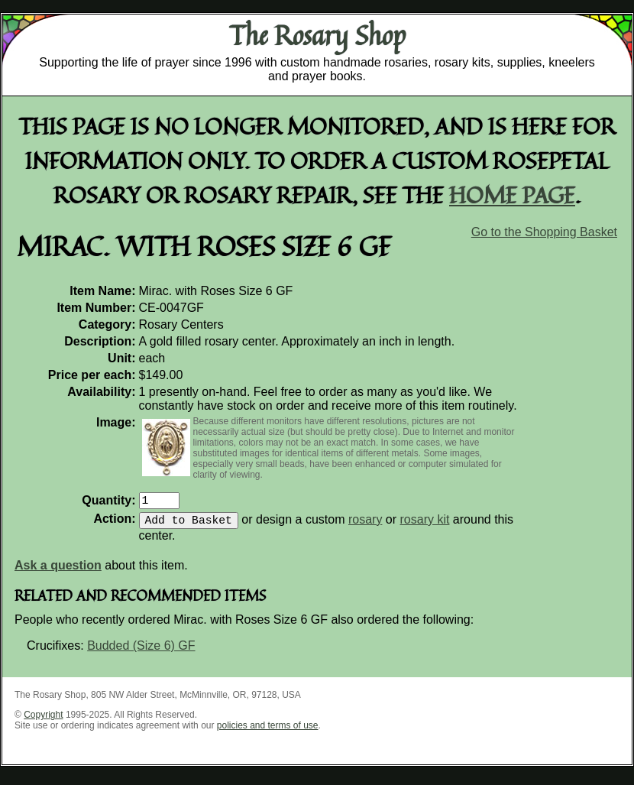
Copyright (43, 720)
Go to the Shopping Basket (544, 231)
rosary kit (425, 525)
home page (512, 194)
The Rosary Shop (317, 35)
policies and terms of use (268, 731)
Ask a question (58, 571)
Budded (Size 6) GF (141, 651)
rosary (365, 525)
